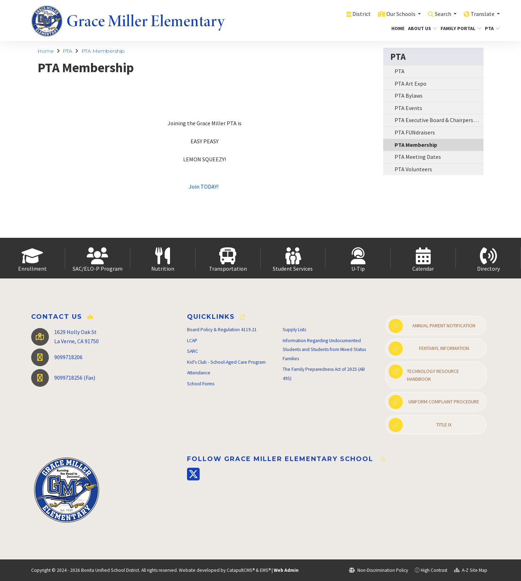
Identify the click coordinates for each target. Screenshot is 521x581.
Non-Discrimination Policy (378, 570)
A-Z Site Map (470, 570)
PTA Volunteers (413, 169)
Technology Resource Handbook (424, 373)
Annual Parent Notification (432, 326)
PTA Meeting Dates (418, 156)
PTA (491, 28)
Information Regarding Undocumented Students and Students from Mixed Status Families (324, 350)
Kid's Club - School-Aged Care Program (226, 362)
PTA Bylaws (409, 95)
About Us (421, 28)
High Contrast (434, 570)
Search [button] (440, 14)
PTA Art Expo (410, 83)
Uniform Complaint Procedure (434, 402)
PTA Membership (103, 51)
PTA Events (408, 107)
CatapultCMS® (241, 570)
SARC (192, 351)
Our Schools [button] (396, 14)
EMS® (265, 570)
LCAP (192, 341)
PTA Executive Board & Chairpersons (438, 119)
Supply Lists (294, 330)
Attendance (198, 373)
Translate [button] (482, 14)
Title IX (420, 425)
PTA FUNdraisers (415, 132)
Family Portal (459, 28)
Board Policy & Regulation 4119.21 (222, 330)
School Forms (200, 384)
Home (397, 28)
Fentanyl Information (429, 348)
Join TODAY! (204, 186)
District (355, 14)
